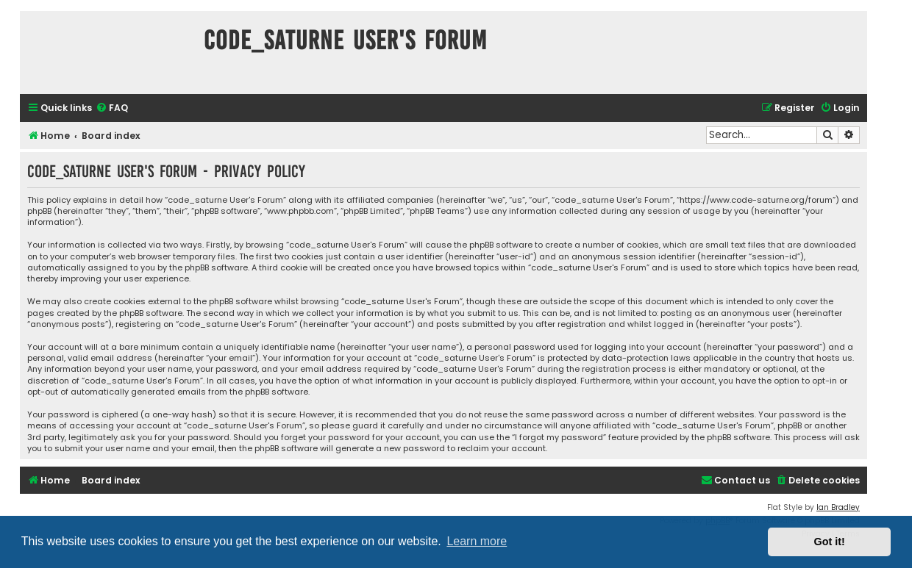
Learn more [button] (476, 541)
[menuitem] (112, 108)
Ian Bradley (838, 507)
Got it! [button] (829, 541)
